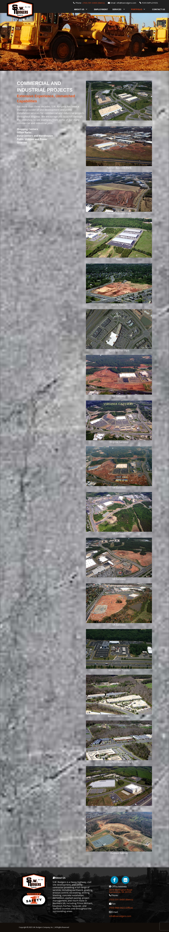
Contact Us (158, 9)
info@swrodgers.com (126, 2)
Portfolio (136, 9)
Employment (101, 9)
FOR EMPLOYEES (150, 2)
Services (116, 9)
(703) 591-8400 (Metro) (94, 2)
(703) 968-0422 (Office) (121, 907)
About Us (79, 9)
